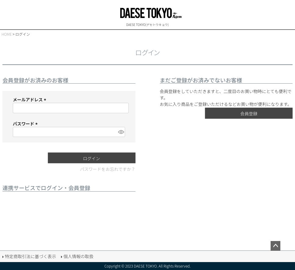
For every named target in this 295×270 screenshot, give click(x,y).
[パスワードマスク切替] (121, 132)
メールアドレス (30, 99)
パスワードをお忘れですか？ (107, 169)
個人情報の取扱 (78, 256)
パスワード (26, 124)
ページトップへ (275, 246)
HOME (7, 34)
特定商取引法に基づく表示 (30, 256)
